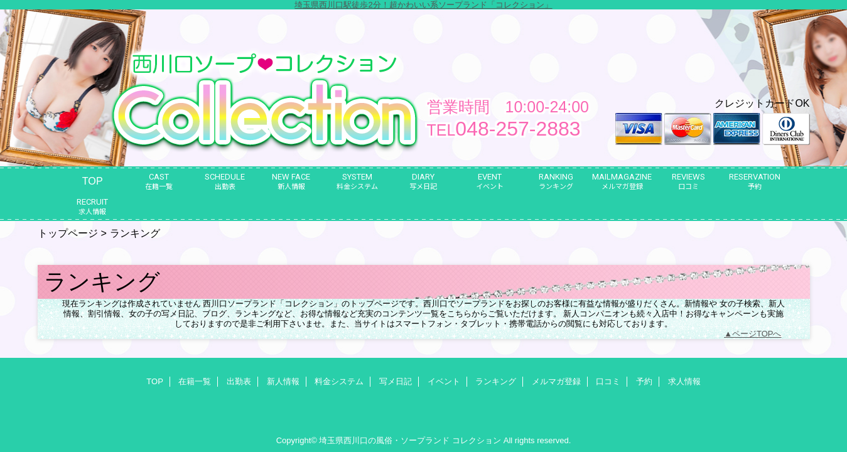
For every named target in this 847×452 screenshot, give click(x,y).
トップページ (68, 233)
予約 (644, 381)
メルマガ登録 (556, 381)
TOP (92, 180)
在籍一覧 (194, 381)
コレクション (476, 440)
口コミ (608, 381)
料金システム (339, 381)
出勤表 (239, 381)
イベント (444, 381)
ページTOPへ (757, 333)
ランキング (495, 381)
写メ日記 (395, 381)
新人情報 (283, 381)
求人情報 (684, 381)
